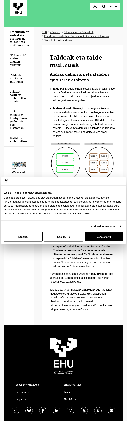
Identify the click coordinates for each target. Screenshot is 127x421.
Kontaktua (70, 399)
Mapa (67, 392)
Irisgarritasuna (72, 384)
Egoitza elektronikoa (27, 384)
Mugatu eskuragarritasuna (66, 309)
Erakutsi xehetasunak (104, 226)
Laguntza (21, 399)
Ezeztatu (23, 236)
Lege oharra (22, 392)
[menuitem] (113, 6)
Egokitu (63, 236)
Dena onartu (103, 236)
